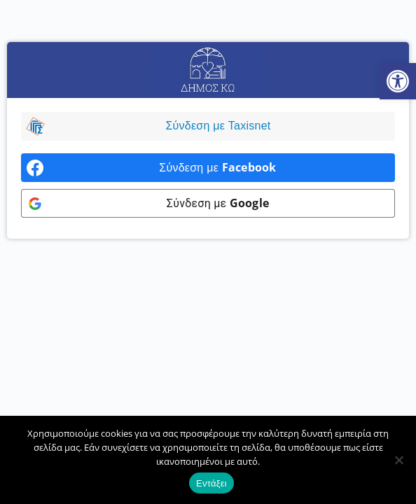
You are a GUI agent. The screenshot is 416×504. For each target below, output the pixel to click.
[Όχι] (398, 460)
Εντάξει (211, 483)
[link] (398, 81)
